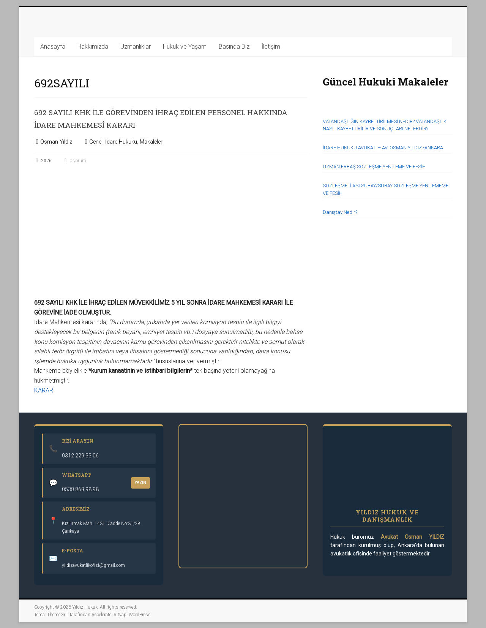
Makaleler (151, 142)
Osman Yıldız (56, 142)
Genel (96, 142)
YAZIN (140, 483)
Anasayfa (52, 46)
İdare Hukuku (121, 142)
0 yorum (74, 160)
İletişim (271, 46)
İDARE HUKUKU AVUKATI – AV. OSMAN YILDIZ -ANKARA (383, 147)
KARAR (43, 390)
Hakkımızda (92, 46)
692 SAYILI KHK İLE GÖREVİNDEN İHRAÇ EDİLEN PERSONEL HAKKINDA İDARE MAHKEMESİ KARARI (157, 118)
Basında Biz (234, 46)
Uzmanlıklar (135, 46)
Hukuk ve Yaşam (185, 46)
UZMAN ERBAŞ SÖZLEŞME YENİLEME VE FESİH (374, 166)
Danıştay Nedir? (340, 212)
